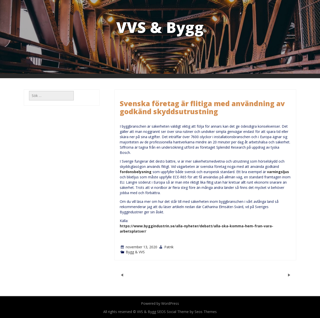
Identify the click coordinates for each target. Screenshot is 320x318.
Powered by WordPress (160, 303)
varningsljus (278, 171)
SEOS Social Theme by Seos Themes (187, 311)
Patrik (169, 247)
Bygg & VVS (135, 252)
